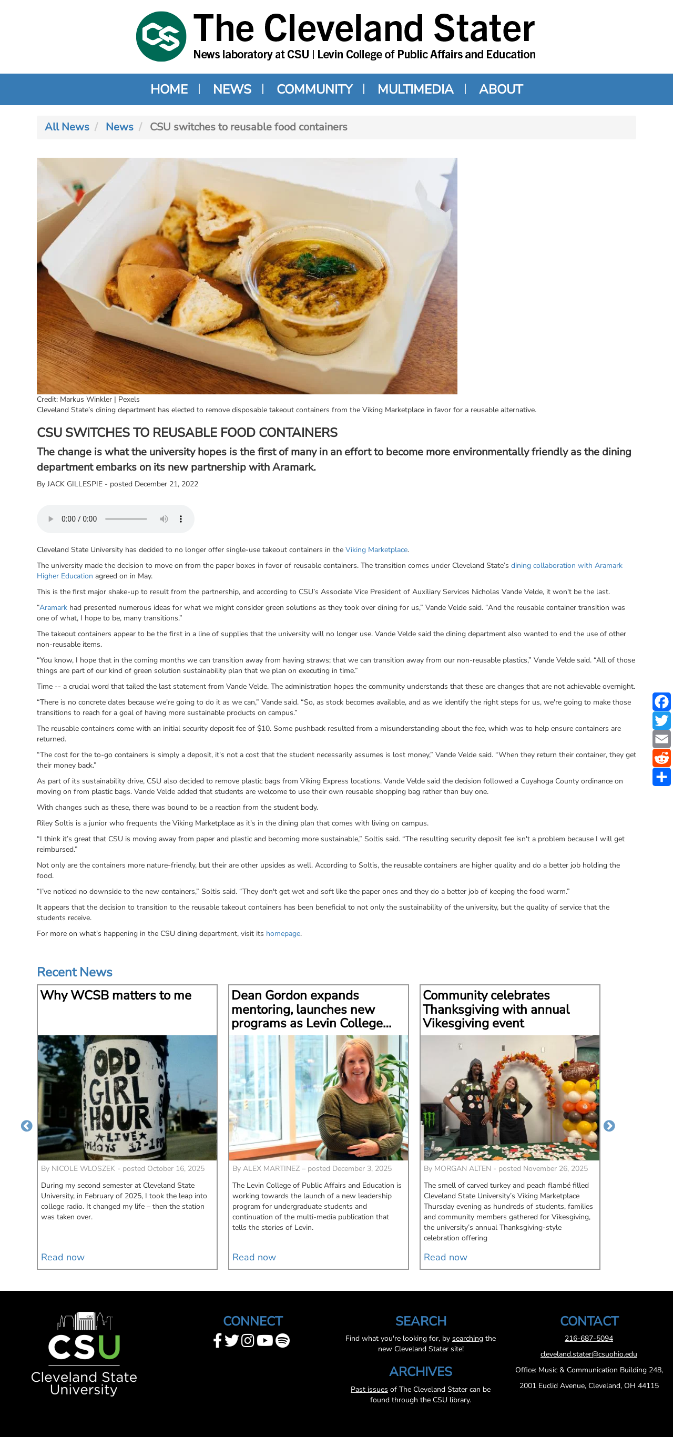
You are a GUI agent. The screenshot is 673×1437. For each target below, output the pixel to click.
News (232, 89)
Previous (27, 1127)
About (501, 89)
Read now (63, 1257)
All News (67, 127)
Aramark (53, 608)
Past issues (369, 1389)
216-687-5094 (589, 1338)
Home (169, 89)
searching (467, 1338)
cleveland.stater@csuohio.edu (589, 1354)
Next (609, 1127)
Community (314, 89)
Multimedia (416, 89)
